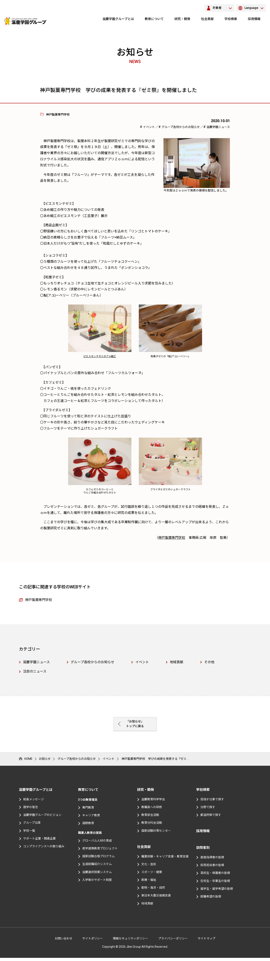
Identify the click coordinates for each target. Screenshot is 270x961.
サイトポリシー (92, 941)
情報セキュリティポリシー (130, 941)
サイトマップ (206, 941)
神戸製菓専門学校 (171, 538)
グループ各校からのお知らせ (181, 127)
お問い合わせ (63, 941)
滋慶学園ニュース (218, 127)
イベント (149, 127)
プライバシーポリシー (173, 941)
